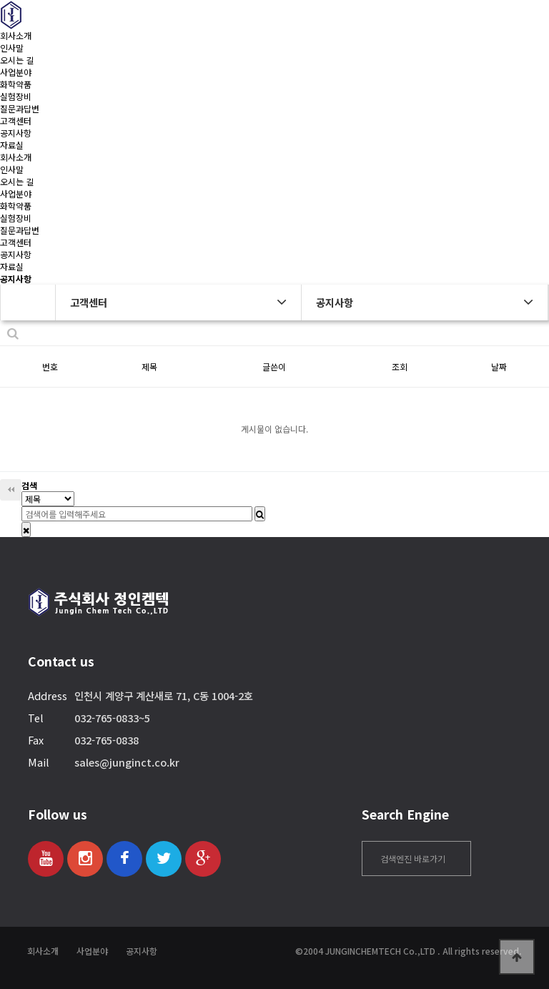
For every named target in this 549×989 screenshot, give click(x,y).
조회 (399, 366)
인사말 (12, 47)
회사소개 (15, 35)
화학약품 (15, 84)
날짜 (499, 366)
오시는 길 (17, 60)
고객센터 (15, 120)
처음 (10, 490)
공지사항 (15, 133)
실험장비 (15, 96)
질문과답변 (19, 108)
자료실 (12, 145)
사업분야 (15, 72)
